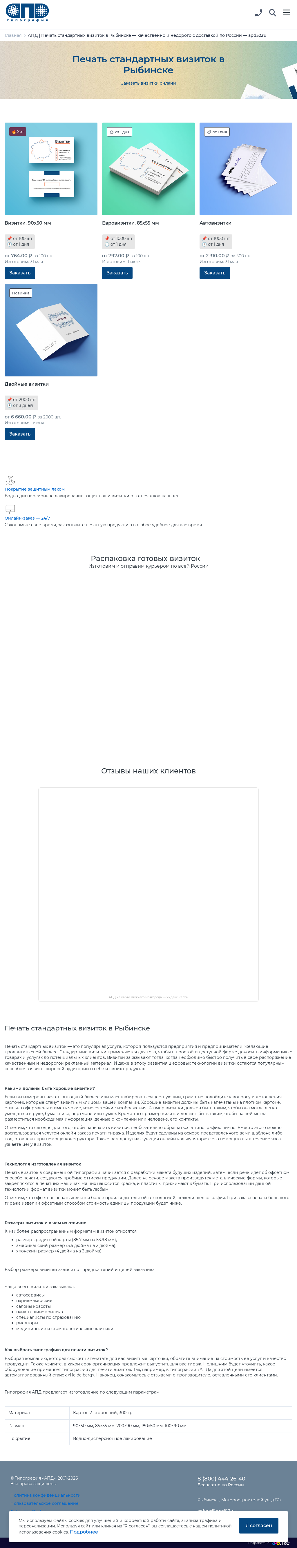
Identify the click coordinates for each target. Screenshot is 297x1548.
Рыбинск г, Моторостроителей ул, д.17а (239, 1500)
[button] (272, 13)
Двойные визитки (27, 384)
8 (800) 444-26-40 (221, 1479)
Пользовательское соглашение (44, 1503)
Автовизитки (215, 223)
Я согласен (258, 1525)
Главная (13, 35)
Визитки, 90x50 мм (28, 223)
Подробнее (84, 1532)
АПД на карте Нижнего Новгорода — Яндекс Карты (148, 997)
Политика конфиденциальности (45, 1495)
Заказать (19, 273)
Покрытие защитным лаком (35, 489)
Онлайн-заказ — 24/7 (27, 518)
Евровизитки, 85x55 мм (130, 223)
